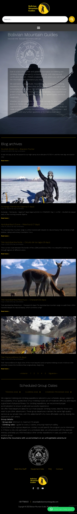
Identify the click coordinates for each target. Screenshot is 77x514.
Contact (59, 469)
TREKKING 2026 (13, 392)
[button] (38, 27)
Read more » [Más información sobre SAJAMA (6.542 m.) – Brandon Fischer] (5, 160)
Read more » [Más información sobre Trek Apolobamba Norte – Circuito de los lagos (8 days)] (5, 254)
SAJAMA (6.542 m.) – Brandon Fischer (17, 149)
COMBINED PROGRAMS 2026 (58, 392)
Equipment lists (37, 469)
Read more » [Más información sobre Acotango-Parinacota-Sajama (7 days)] (5, 218)
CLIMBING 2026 (33, 392)
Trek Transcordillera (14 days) (13, 357)
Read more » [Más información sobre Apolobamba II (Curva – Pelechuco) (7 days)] (5, 236)
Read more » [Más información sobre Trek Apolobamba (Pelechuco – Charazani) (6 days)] (5, 311)
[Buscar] (72, 19)
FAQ (50, 469)
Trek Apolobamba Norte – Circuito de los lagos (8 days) (25, 242)
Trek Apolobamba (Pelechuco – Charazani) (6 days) (23, 300)
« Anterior (24, 373)
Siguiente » (53, 373)
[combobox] (35, 19)
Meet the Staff (20, 469)
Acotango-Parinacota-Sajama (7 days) (17, 206)
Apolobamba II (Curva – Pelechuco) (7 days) (20, 224)
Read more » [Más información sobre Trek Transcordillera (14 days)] (5, 369)
